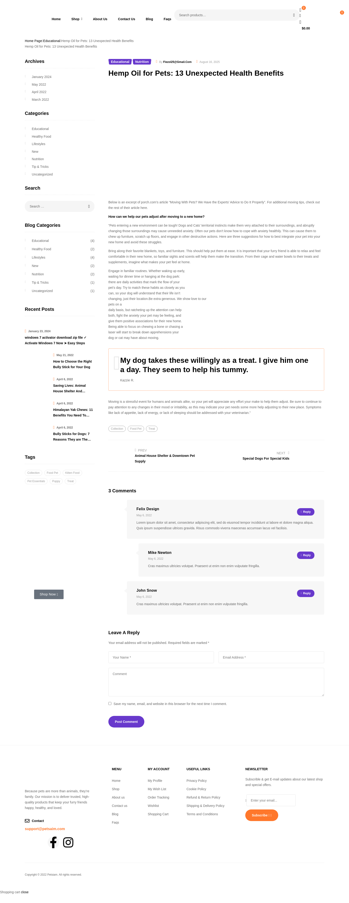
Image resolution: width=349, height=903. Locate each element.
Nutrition (142, 62)
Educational (51, 41)
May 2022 (39, 84)
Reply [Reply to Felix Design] (307, 511)
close (25, 892)
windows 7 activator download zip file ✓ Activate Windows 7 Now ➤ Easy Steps (56, 340)
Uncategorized (42, 174)
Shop (118, 789)
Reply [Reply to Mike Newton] (307, 555)
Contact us (119, 806)
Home (116, 781)
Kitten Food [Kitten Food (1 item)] (72, 472)
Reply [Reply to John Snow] (307, 593)
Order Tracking (158, 797)
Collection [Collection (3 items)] (33, 472)
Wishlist (153, 806)
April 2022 (39, 92)
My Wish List (157, 789)
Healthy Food (41, 136)
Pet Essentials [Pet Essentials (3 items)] (36, 481)
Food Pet (136, 428)
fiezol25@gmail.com (177, 62)
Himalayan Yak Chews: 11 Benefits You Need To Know (73, 413)
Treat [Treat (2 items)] (70, 481)
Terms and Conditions (202, 814)
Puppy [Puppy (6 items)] (56, 481)
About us (118, 797)
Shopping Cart (158, 814)
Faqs (115, 822)
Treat (152, 428)
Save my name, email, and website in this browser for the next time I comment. (170, 704)
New (35, 151)
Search (293, 15)
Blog (115, 814)
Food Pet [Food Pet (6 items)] (52, 472)
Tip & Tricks (40, 167)
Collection (117, 428)
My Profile (155, 781)
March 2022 (40, 99)
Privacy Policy (197, 781)
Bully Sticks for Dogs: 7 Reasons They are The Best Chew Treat (71, 437)
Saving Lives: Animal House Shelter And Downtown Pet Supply (70, 389)
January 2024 (42, 77)
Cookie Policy (196, 789)
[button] (126, 789)
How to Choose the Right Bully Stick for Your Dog (72, 364)
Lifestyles (38, 144)
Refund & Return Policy (203, 797)
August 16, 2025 (209, 62)
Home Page (33, 41)
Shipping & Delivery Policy (205, 806)
